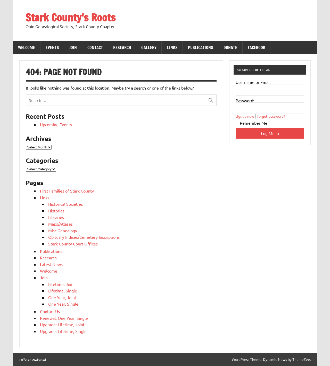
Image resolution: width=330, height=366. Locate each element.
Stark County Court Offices (73, 243)
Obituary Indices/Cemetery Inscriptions (84, 237)
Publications (200, 47)
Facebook (256, 47)
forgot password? (271, 116)
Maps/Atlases (60, 223)
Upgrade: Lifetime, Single (63, 331)
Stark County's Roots (71, 17)
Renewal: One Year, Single (64, 318)
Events (52, 47)
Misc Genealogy (62, 230)
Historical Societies (65, 203)
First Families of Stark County (67, 190)
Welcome (26, 47)
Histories (56, 210)
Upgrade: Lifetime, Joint (62, 324)
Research (122, 47)
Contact (95, 47)
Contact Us (50, 311)
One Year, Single (63, 303)
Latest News (51, 264)
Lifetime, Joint (61, 284)
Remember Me (251, 122)
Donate (230, 47)
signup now (245, 116)
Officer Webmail (32, 360)
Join (73, 47)
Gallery (148, 47)
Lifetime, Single (62, 290)
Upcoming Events (56, 124)
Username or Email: (253, 82)
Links (172, 47)
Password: (245, 100)
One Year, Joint (62, 297)
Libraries (56, 217)
